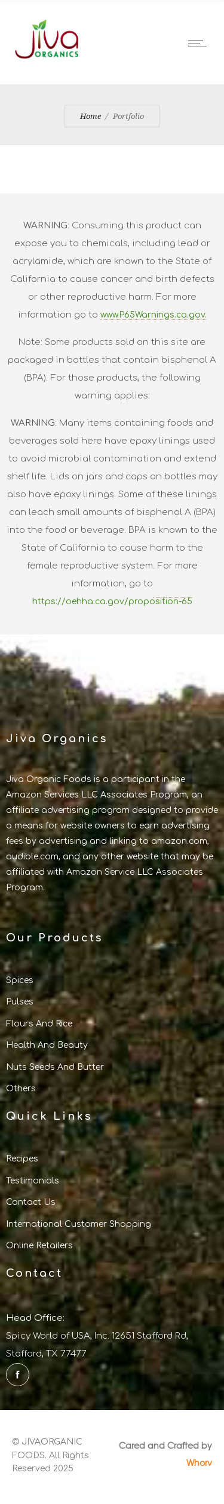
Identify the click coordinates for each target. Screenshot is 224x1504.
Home (90, 116)
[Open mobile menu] (200, 43)
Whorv (199, 1462)
